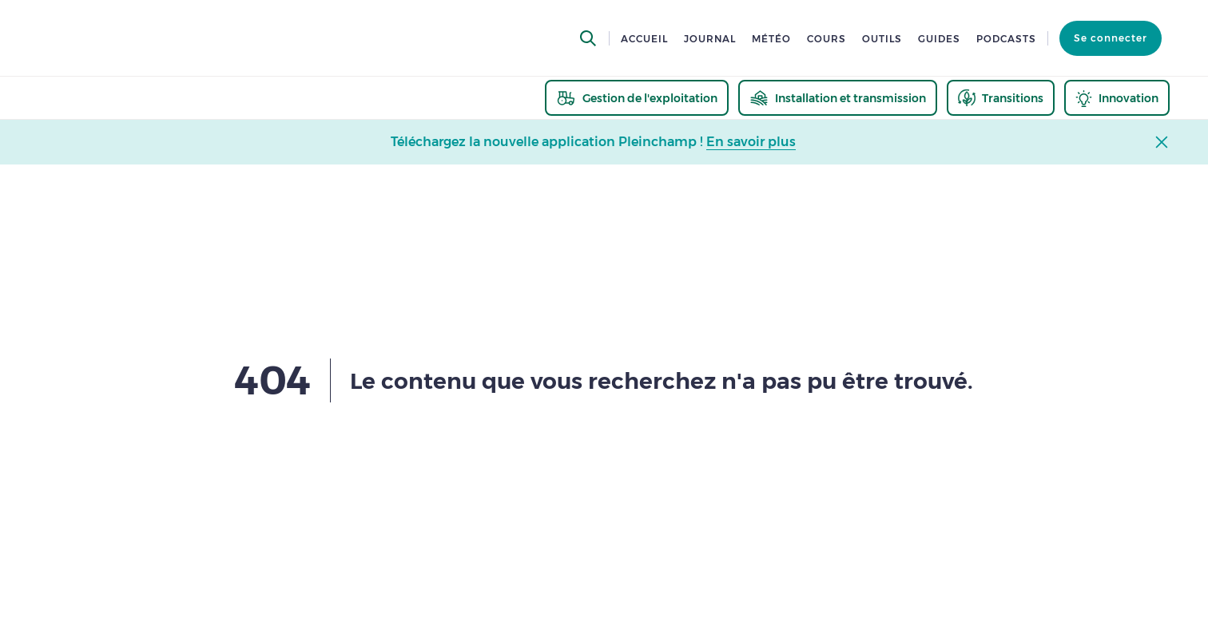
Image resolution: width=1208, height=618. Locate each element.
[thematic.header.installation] (837, 98)
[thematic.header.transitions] (1001, 98)
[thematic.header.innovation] (1117, 98)
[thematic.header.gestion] (637, 98)
